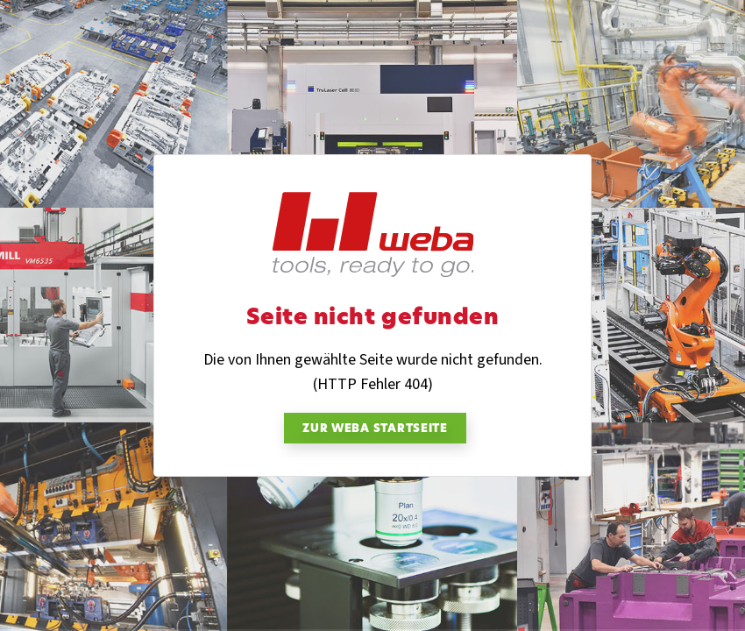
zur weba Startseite (375, 429)
